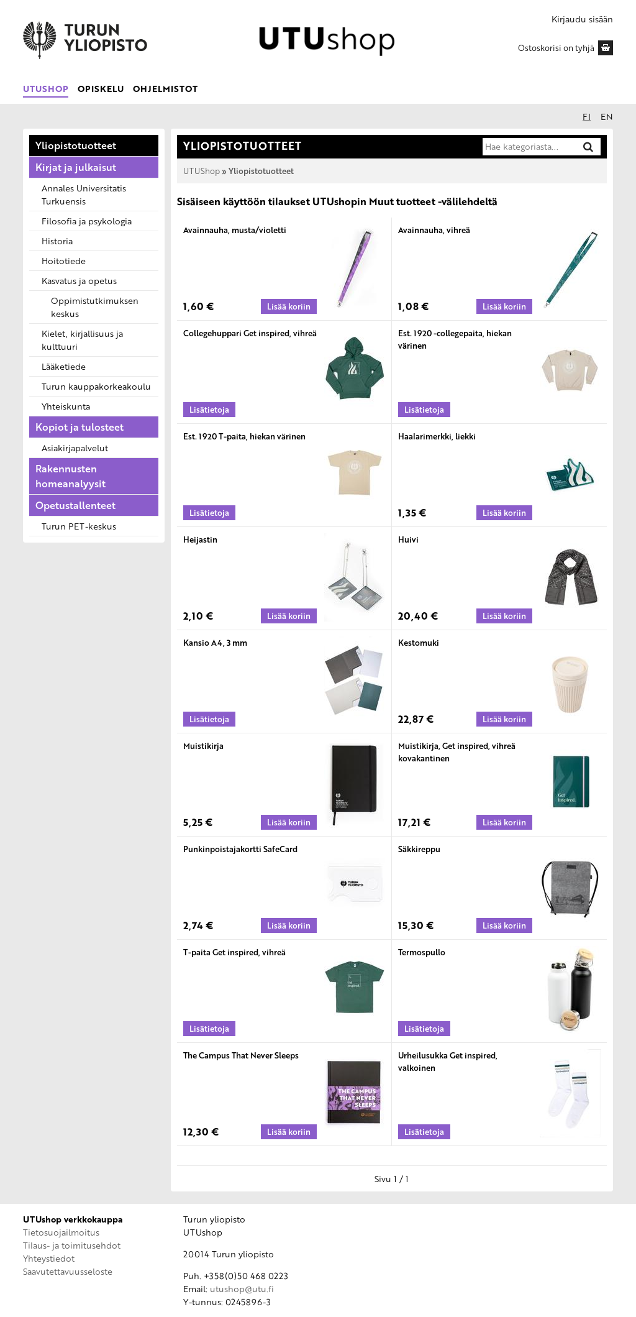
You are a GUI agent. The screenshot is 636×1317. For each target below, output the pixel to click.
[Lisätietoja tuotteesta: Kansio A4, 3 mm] (209, 719)
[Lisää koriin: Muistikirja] (289, 822)
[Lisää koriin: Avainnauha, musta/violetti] (289, 306)
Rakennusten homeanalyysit (70, 476)
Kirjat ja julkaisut (75, 167)
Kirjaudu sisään (582, 18)
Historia (57, 240)
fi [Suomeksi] (587, 116)
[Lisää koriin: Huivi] (504, 615)
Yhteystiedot (49, 1258)
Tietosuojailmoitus (61, 1232)
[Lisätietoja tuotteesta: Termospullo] (424, 1028)
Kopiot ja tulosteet (79, 427)
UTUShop (45, 88)
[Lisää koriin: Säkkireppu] (504, 925)
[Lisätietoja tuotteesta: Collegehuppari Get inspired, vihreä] (209, 409)
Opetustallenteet (75, 505)
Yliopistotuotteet (75, 145)
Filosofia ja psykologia (87, 220)
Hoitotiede (64, 260)
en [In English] (607, 116)
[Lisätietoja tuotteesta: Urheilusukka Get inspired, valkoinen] (424, 1131)
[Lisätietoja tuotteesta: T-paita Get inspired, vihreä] (209, 1028)
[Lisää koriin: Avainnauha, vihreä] (504, 306)
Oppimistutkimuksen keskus (95, 307)
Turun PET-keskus (79, 526)
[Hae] (588, 146)
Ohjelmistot (165, 88)
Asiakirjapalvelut (75, 447)
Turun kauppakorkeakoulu (96, 386)
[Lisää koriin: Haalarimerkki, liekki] (504, 512)
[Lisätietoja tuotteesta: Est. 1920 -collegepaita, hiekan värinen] (424, 409)
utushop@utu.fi (242, 1288)
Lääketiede (64, 366)
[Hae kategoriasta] (529, 146)
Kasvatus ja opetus (79, 280)
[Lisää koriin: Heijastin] (289, 615)
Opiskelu (101, 88)
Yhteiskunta (66, 406)
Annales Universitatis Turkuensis (84, 194)
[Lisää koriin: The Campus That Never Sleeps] (289, 1131)
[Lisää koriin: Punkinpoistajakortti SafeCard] (289, 925)
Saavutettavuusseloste (67, 1271)
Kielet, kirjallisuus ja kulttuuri (82, 340)
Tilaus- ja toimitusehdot (71, 1245)
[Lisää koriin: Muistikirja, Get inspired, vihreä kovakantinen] (504, 822)
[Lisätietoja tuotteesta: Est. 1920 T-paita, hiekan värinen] (209, 512)
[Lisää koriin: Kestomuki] (504, 719)
